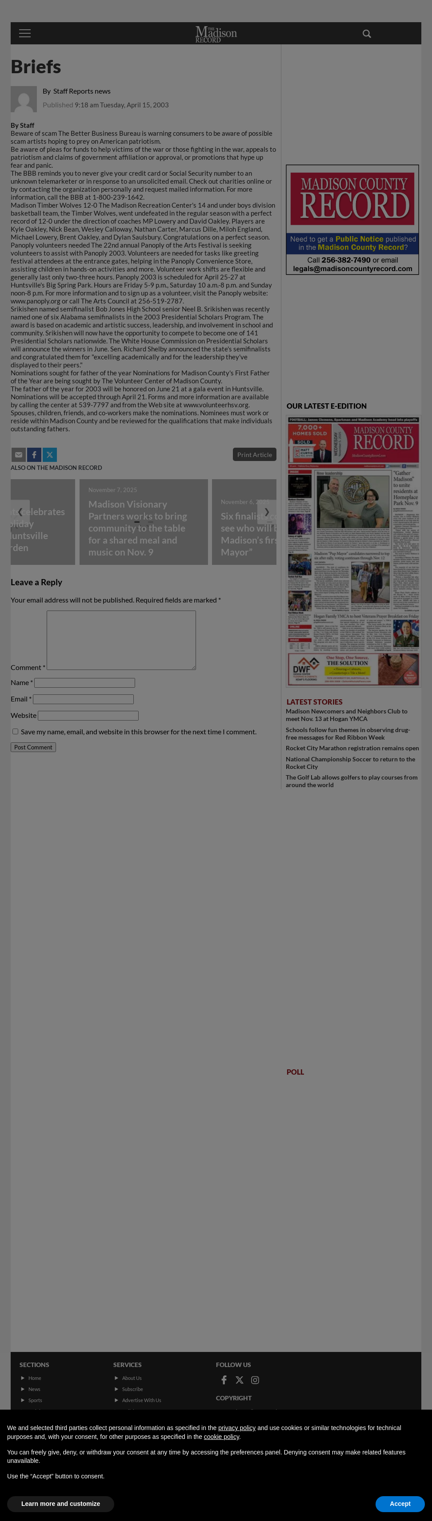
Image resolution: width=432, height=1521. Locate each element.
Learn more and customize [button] (60, 1503)
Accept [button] (400, 1503)
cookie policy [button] (221, 1436)
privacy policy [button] (237, 1427)
